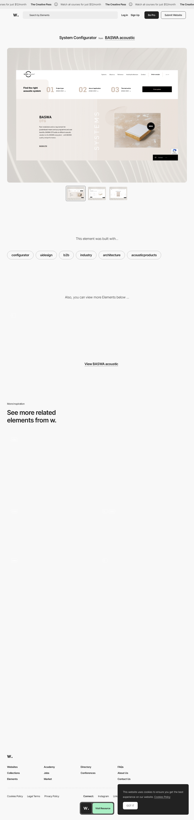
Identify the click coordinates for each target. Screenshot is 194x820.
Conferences (88, 772)
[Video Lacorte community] (51, 527)
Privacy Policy (51, 796)
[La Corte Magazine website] (51, 456)
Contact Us (124, 778)
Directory (86, 766)
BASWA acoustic (120, 38)
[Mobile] (158, 331)
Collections (13, 772)
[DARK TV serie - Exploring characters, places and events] (51, 576)
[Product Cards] (143, 659)
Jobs (46, 772)
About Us (123, 772)
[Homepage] (36, 331)
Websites (12, 766)
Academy (49, 766)
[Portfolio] (143, 587)
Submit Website (173, 14)
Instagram (103, 796)
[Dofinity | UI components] (143, 467)
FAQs (120, 766)
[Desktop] (97, 331)
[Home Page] (143, 527)
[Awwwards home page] (86, 808)
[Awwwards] (15, 15)
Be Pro (151, 14)
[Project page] (51, 659)
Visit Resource (102, 808)
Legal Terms (33, 796)
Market (48, 778)
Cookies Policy (15, 796)
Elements (12, 778)
